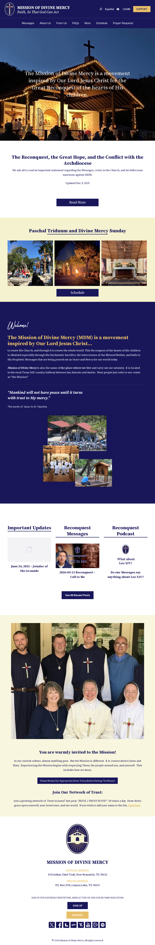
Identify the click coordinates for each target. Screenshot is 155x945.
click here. (134, 805)
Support (77, 915)
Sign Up (77, 905)
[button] (77, 202)
